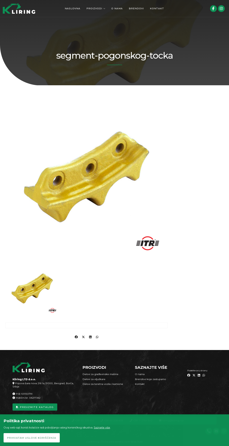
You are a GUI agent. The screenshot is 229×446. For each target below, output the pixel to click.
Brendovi (136, 8)
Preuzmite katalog (35, 407)
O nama (117, 8)
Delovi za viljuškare (93, 379)
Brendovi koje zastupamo (150, 379)
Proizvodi (94, 8)
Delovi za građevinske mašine (100, 374)
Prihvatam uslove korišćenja (31, 437)
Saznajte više (102, 427)
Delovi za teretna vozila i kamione (102, 384)
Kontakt (157, 8)
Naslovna (72, 8)
